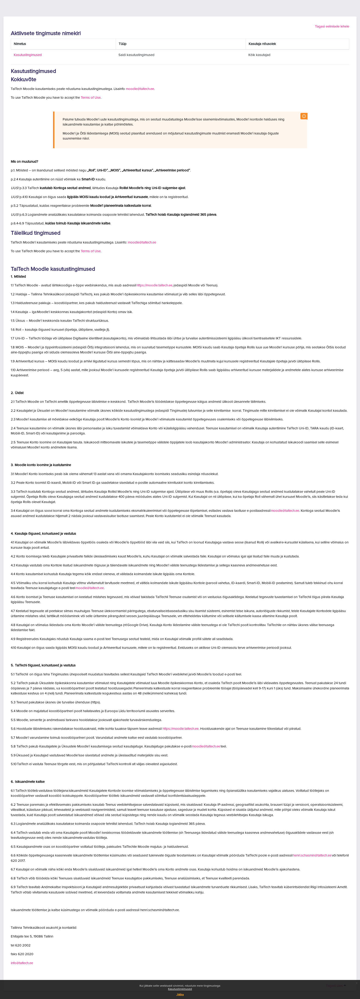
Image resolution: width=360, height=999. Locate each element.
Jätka (180, 994)
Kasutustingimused (180, 989)
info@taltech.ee (22, 963)
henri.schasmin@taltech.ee (312, 855)
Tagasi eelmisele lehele (332, 26)
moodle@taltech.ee (140, 89)
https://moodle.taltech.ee (154, 285)
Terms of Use (91, 97)
